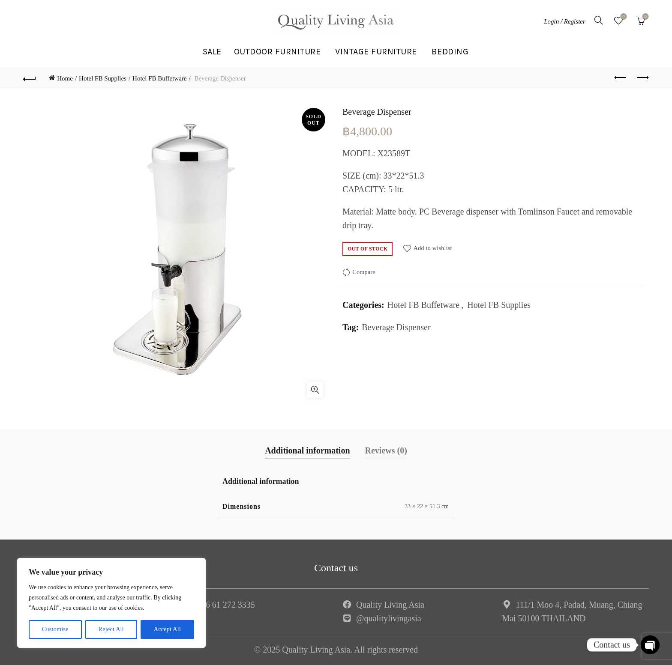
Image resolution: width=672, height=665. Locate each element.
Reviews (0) (386, 450)
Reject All (111, 629)
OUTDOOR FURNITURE (277, 52)
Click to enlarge (315, 390)
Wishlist (622, 17)
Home (65, 78)
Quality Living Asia (390, 604)
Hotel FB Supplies (102, 78)
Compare (363, 272)
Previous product (621, 77)
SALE (212, 52)
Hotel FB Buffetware (159, 78)
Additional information (307, 450)
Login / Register (564, 21)
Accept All (167, 629)
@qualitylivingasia (388, 618)
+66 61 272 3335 (226, 604)
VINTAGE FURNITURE (376, 52)
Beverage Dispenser (396, 327)
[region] (111, 603)
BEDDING (450, 52)
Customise (55, 629)
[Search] (599, 20)
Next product (642, 77)
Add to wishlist (433, 248)
